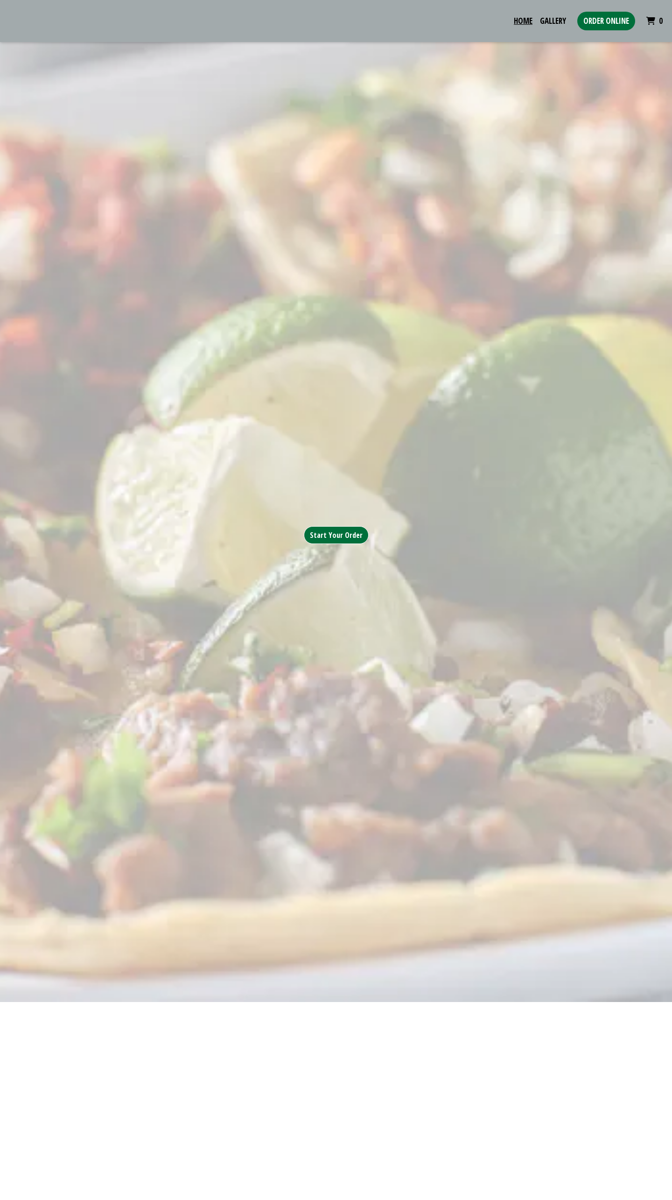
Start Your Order (336, 535)
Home (523, 20)
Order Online (606, 20)
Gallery (553, 20)
